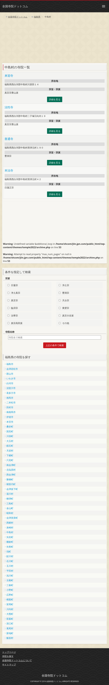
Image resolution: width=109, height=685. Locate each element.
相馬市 (9, 397)
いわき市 (11, 378)
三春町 (9, 585)
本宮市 (9, 421)
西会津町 (11, 474)
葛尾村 (9, 628)
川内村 (9, 609)
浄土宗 (65, 285)
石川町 (9, 561)
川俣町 (9, 436)
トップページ (9, 652)
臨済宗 (14, 308)
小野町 (9, 589)
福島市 (9, 364)
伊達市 (9, 417)
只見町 (9, 460)
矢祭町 (9, 546)
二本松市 (11, 402)
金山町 (9, 508)
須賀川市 (11, 388)
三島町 (9, 503)
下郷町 (9, 455)
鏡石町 (9, 445)
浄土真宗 (15, 292)
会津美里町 (12, 517)
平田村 (9, 570)
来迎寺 (9, 76)
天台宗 (65, 300)
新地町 (9, 633)
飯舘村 (9, 638)
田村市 (9, 407)
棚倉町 (9, 541)
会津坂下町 (12, 489)
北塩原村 (11, 469)
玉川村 (9, 565)
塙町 (8, 551)
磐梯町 (9, 479)
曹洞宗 (65, 292)
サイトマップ (9, 664)
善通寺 (9, 139)
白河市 (9, 383)
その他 (65, 323)
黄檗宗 (65, 308)
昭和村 (9, 513)
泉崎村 (9, 527)
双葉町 (9, 618)
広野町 (9, 594)
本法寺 (9, 170)
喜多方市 (11, 392)
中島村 (9, 532)
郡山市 (9, 373)
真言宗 (14, 300)
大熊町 (9, 613)
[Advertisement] (54, 42)
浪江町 (9, 623)
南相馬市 (11, 412)
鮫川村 (9, 556)
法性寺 (9, 107)
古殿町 (9, 580)
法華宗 (14, 315)
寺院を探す (8, 656)
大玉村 (9, 441)
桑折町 (9, 426)
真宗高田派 (16, 323)
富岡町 (9, 604)
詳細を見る (54, 99)
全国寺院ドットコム (15, 6)
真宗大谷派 (68, 315)
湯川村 (9, 493)
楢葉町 (9, 599)
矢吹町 (9, 537)
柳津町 (9, 498)
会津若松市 (12, 368)
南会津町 (11, 465)
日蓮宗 (14, 285)
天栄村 (9, 450)
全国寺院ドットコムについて (17, 660)
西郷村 (9, 522)
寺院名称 (9, 331)
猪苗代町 (11, 484)
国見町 (9, 431)
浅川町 (9, 575)
